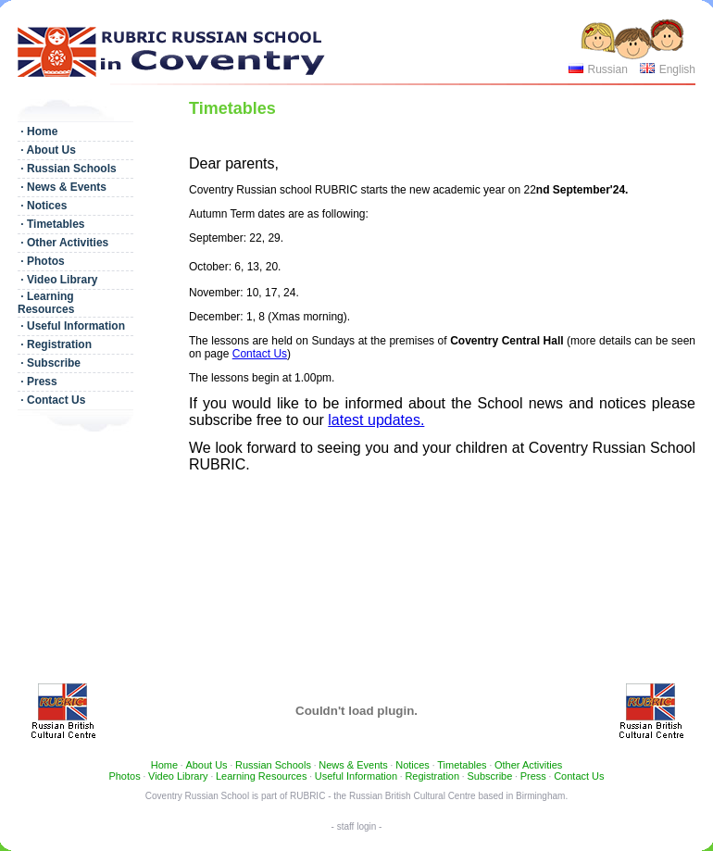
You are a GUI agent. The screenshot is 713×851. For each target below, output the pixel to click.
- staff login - (356, 826)
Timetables (461, 764)
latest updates (374, 420)
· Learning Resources (46, 303)
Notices (412, 764)
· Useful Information (71, 325)
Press (533, 776)
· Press (37, 381)
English (677, 69)
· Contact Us (51, 400)
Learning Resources (261, 776)
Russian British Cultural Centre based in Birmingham (457, 796)
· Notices (42, 205)
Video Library (178, 776)
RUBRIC (307, 796)
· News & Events (62, 187)
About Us (206, 764)
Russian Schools (273, 764)
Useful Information (356, 776)
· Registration (55, 344)
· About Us (47, 150)
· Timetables (51, 224)
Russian (607, 69)
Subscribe (489, 776)
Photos (124, 776)
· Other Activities (63, 242)
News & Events (353, 764)
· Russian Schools (67, 168)
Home (164, 764)
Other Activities (528, 764)
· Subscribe (49, 363)
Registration (432, 776)
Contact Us (259, 353)
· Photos (41, 261)
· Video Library (57, 279)
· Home (37, 131)
